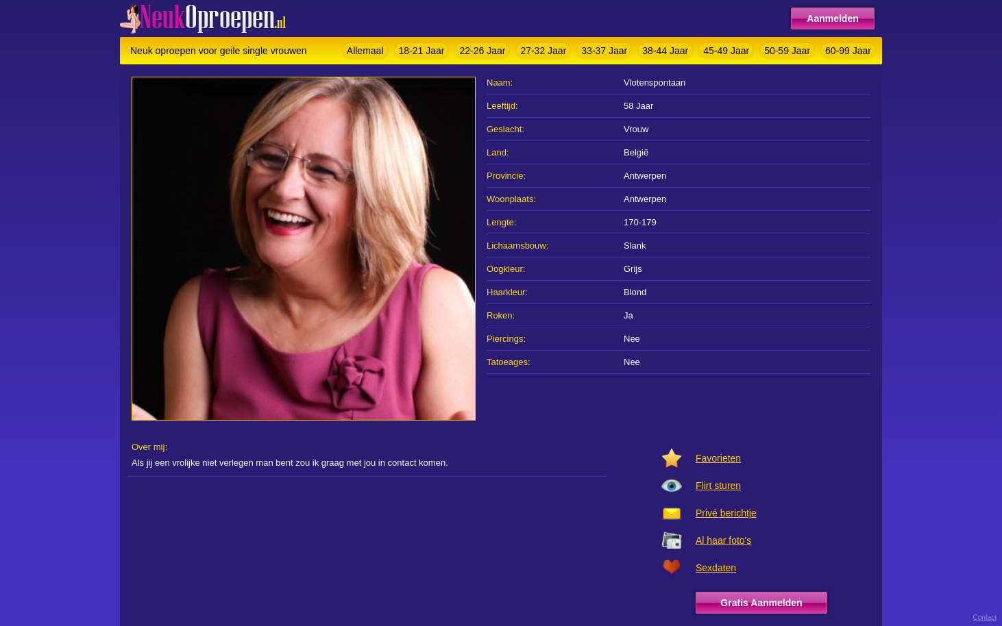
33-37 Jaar (604, 50)
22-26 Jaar (482, 50)
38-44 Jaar (665, 50)
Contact (985, 617)
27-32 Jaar (543, 50)
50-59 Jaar (787, 50)
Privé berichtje (726, 513)
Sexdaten (716, 567)
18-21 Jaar (422, 50)
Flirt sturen (718, 485)
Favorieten (718, 458)
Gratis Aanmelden (761, 602)
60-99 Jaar (848, 50)
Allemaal (365, 50)
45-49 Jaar (726, 50)
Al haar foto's (723, 540)
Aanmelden (832, 18)
